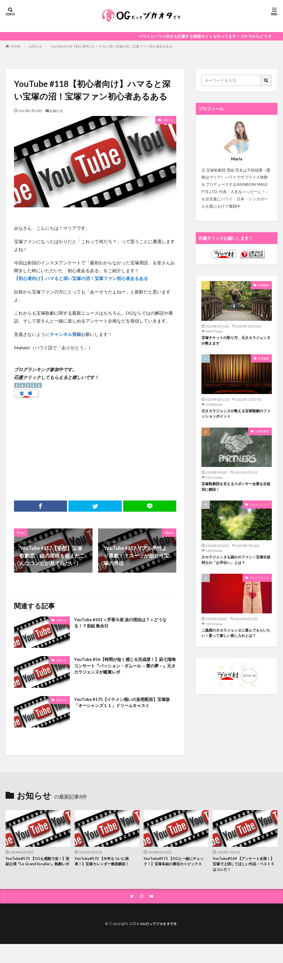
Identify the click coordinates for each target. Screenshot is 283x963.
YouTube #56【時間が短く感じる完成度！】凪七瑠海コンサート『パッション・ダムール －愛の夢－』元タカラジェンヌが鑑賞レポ (124, 667)
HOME (15, 46)
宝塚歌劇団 (262, 434)
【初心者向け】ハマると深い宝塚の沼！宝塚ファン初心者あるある (81, 278)
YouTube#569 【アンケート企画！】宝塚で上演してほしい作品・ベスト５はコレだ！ (242, 865)
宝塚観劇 (263, 285)
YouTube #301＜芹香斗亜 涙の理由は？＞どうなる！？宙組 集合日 (123, 624)
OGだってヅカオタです (158, 926)
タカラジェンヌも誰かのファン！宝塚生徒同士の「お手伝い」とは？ (234, 565)
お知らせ (35, 46)
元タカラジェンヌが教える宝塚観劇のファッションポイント (234, 416)
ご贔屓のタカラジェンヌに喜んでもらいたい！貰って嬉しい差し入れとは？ (234, 644)
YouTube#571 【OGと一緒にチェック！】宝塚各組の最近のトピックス (176, 865)
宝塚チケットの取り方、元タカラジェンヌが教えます (234, 341)
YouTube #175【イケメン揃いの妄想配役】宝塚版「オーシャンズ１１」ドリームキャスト (124, 707)
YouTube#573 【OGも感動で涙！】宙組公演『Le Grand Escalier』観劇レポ (34, 865)
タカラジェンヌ (259, 509)
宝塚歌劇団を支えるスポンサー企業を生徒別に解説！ (234, 491)
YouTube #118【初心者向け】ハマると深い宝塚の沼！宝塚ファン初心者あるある (112, 46)
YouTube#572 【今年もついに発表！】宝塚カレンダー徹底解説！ (106, 862)
